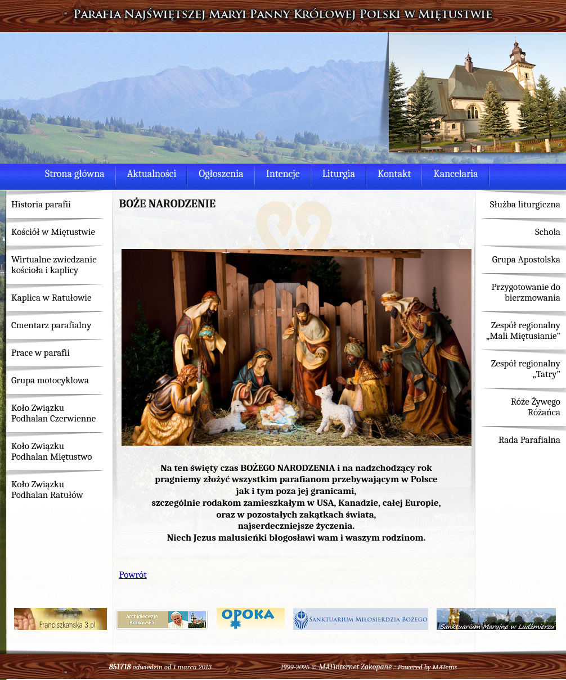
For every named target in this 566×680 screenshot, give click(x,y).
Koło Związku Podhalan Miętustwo (51, 451)
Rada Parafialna (529, 439)
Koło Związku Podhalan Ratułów (47, 489)
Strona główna (75, 174)
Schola (547, 231)
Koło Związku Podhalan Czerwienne (53, 413)
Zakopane (376, 667)
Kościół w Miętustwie (53, 231)
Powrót (133, 574)
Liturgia (338, 174)
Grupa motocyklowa (50, 380)
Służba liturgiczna (525, 204)
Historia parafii (41, 204)
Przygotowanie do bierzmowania (525, 292)
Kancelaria (455, 174)
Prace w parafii (40, 352)
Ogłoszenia (221, 174)
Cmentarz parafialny (51, 325)
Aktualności (152, 174)
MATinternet (339, 667)
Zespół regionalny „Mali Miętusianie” (523, 330)
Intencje (283, 174)
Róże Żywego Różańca (535, 407)
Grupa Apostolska (526, 259)
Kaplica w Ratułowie (51, 297)
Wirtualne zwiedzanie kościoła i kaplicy (54, 264)
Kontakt (394, 174)
